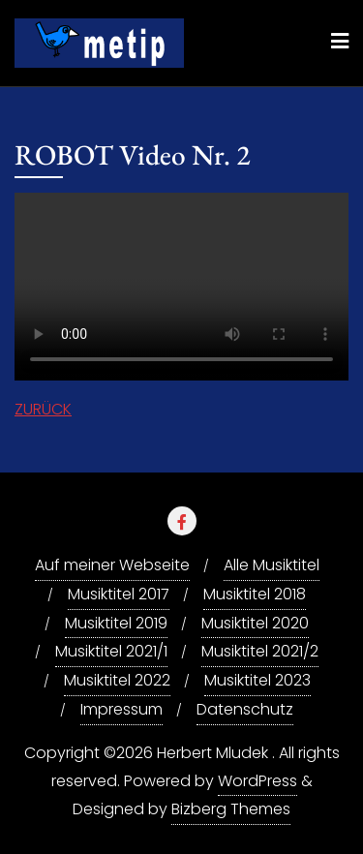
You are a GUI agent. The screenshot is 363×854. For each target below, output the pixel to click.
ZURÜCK (43, 409)
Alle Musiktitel (271, 565)
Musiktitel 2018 (254, 594)
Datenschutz (245, 709)
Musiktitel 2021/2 (259, 651)
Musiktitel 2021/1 (111, 651)
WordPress (257, 781)
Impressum (121, 709)
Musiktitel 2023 (257, 680)
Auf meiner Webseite (112, 565)
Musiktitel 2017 (118, 594)
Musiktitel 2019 (116, 623)
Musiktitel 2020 (255, 623)
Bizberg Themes (230, 809)
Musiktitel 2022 (117, 680)
